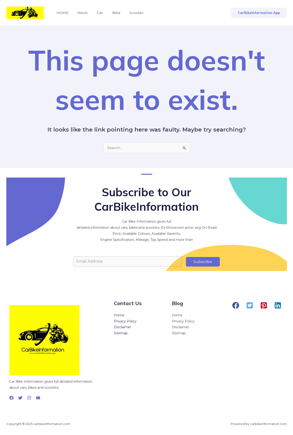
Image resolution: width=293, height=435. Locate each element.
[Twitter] (20, 398)
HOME (62, 13)
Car (96, 13)
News (80, 13)
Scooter (130, 13)
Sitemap (121, 334)
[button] (236, 305)
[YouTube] (38, 398)
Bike (111, 13)
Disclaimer (122, 327)
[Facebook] (11, 398)
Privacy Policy (125, 321)
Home (119, 315)
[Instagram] (29, 398)
